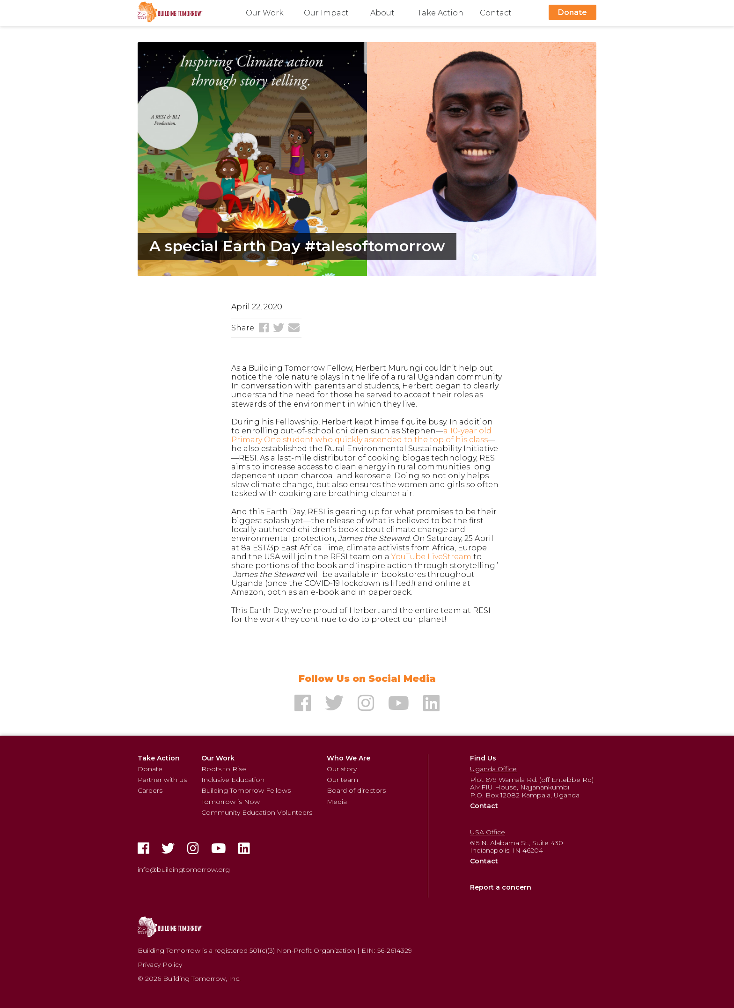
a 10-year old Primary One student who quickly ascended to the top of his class (361, 435)
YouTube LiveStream (431, 556)
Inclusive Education (232, 779)
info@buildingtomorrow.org (184, 869)
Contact (496, 12)
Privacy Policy (160, 964)
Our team (342, 779)
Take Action (440, 12)
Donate (572, 12)
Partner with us (162, 779)
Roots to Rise (223, 769)
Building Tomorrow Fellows (246, 790)
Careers (150, 790)
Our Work (265, 12)
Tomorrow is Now (230, 801)
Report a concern (500, 887)
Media (337, 801)
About (382, 12)
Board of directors (356, 790)
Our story (342, 769)
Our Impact (326, 12)
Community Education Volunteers (256, 812)
